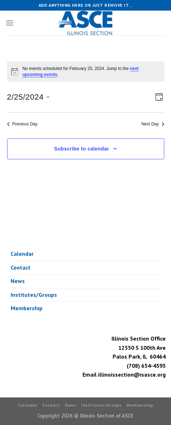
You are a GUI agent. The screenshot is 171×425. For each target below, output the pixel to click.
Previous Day (22, 124)
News (18, 280)
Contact (20, 267)
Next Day (152, 124)
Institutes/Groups (34, 294)
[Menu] (9, 22)
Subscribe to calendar (81, 149)
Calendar (22, 253)
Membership (26, 308)
